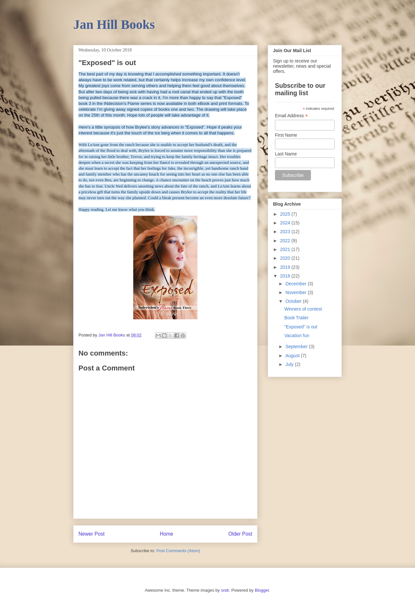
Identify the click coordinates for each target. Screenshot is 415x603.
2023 (285, 231)
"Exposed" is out (300, 326)
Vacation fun (296, 335)
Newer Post (91, 534)
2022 (285, 240)
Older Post (240, 534)
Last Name (286, 153)
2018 (285, 276)
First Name (286, 135)
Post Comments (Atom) (178, 550)
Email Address (291, 116)
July (290, 364)
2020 (285, 258)
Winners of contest (303, 309)
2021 (285, 249)
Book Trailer (296, 317)
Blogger (262, 590)
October (294, 301)
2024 (285, 222)
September (297, 346)
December (296, 283)
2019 (285, 267)
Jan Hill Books (114, 24)
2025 (285, 214)
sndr (225, 590)
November (296, 292)
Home (166, 534)
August (293, 355)
